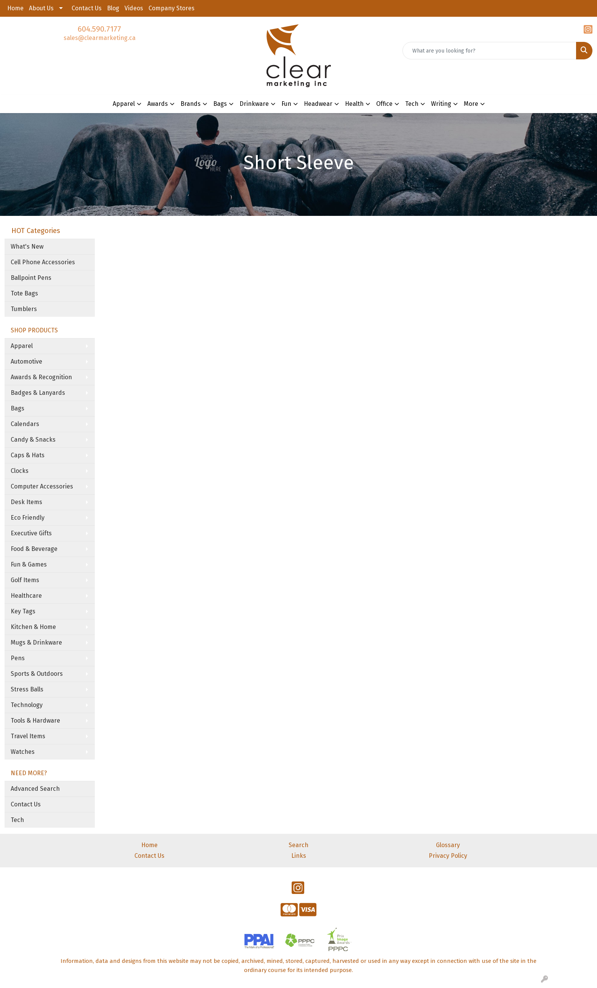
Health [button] (354, 103)
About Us (41, 8)
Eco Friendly (28, 517)
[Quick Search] (489, 50)
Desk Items (26, 502)
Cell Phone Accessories (43, 262)
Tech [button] (411, 103)
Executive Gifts (31, 533)
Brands (190, 103)
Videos (134, 8)
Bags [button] (220, 103)
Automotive (26, 361)
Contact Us (87, 8)
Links (298, 855)
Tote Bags (24, 293)
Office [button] (384, 103)
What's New (27, 246)
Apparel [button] (124, 103)
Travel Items (28, 736)
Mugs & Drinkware (36, 642)
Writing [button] (441, 103)
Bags (17, 408)
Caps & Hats (28, 455)
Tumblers (24, 309)
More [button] (471, 103)
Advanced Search (35, 788)
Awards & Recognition (41, 377)
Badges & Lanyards (38, 392)
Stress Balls (27, 689)
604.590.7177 (99, 29)
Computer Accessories (42, 486)
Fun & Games (29, 564)
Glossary (448, 845)
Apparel (22, 346)
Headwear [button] (318, 103)
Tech (17, 820)
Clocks (20, 470)
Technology (27, 705)
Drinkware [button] (254, 103)
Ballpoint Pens (31, 277)
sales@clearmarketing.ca (100, 37)
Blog (113, 8)
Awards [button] (157, 103)
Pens (18, 658)
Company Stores (171, 8)
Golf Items (25, 580)
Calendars (25, 424)
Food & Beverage (34, 548)
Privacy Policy (448, 855)
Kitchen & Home (33, 626)
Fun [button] (286, 103)
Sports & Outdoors (37, 673)
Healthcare (26, 595)
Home (15, 8)
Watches (23, 751)
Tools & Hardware (35, 720)
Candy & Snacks (33, 439)
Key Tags (23, 611)
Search (298, 845)
